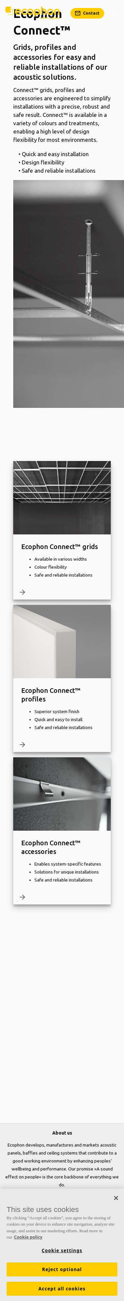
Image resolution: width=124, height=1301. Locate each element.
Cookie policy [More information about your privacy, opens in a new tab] (28, 1237)
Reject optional (62, 1269)
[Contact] (87, 13)
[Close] (116, 1198)
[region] (62, 1245)
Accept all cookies (61, 1289)
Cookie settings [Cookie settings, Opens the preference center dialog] (62, 1251)
